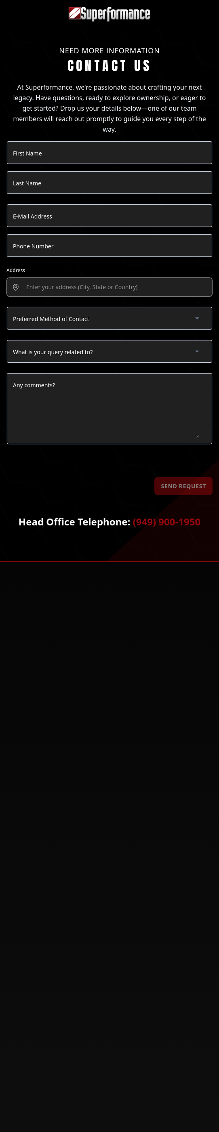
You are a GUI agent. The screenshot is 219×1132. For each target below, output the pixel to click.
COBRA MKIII (24, 738)
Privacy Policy (28, 870)
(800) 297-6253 (34, 661)
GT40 (15, 728)
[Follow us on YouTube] (128, 967)
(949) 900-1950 (166, 521)
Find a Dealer (27, 908)
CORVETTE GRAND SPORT (39, 770)
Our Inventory (29, 849)
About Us (22, 828)
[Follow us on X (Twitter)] (109, 967)
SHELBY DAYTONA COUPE (39, 759)
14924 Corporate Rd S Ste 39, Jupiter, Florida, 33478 (88, 691)
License (19, 839)
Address (15, 270)
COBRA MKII (23, 749)
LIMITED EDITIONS (30, 791)
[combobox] (109, 318)
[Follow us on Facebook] (90, 967)
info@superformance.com (55, 676)
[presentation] (114, 287)
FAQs (15, 919)
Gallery (20, 860)
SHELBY (18, 780)
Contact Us (24, 929)
